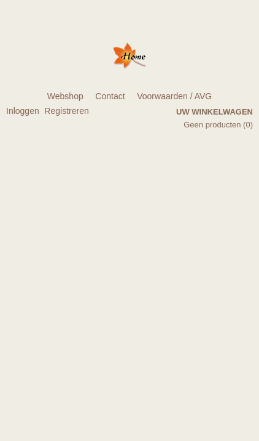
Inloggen (22, 111)
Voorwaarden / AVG (174, 96)
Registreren (66, 111)
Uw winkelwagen (214, 111)
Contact (110, 96)
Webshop (65, 96)
